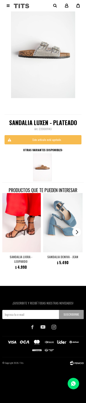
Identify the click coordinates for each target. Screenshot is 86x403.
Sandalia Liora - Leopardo (21, 259)
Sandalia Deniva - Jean (62, 257)
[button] (76, 232)
